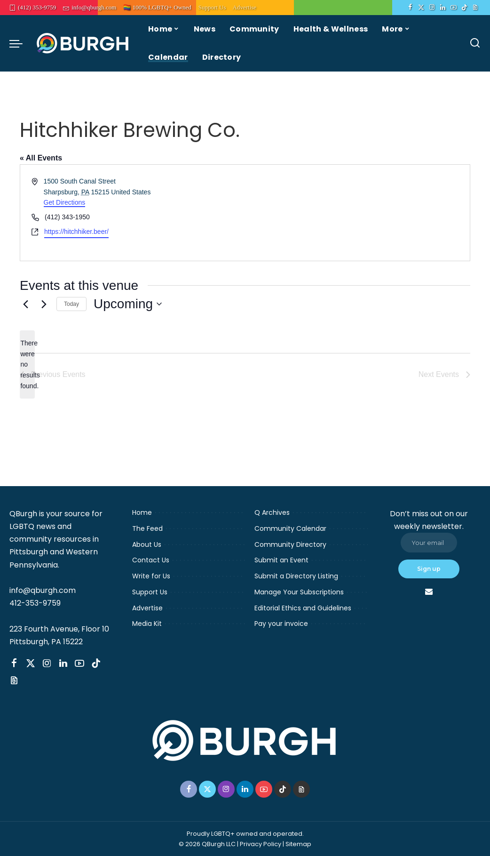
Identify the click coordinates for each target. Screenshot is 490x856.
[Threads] (475, 7)
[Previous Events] (25, 304)
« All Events (41, 158)
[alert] (27, 364)
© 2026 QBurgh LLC (207, 844)
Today (71, 304)
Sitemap (298, 844)
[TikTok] (464, 7)
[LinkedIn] (442, 7)
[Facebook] (410, 7)
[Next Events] (43, 304)
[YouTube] (453, 7)
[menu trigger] (20, 43)
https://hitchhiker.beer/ (76, 231)
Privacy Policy (260, 844)
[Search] (475, 43)
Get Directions (65, 202)
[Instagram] (432, 7)
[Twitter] (421, 7)
